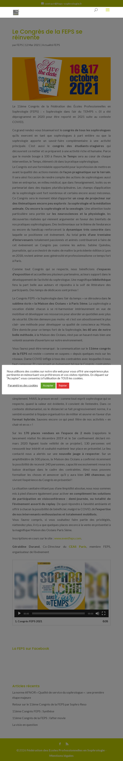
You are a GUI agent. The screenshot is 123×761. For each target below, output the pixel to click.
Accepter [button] (48, 385)
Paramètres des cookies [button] (23, 385)
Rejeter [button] (63, 385)
